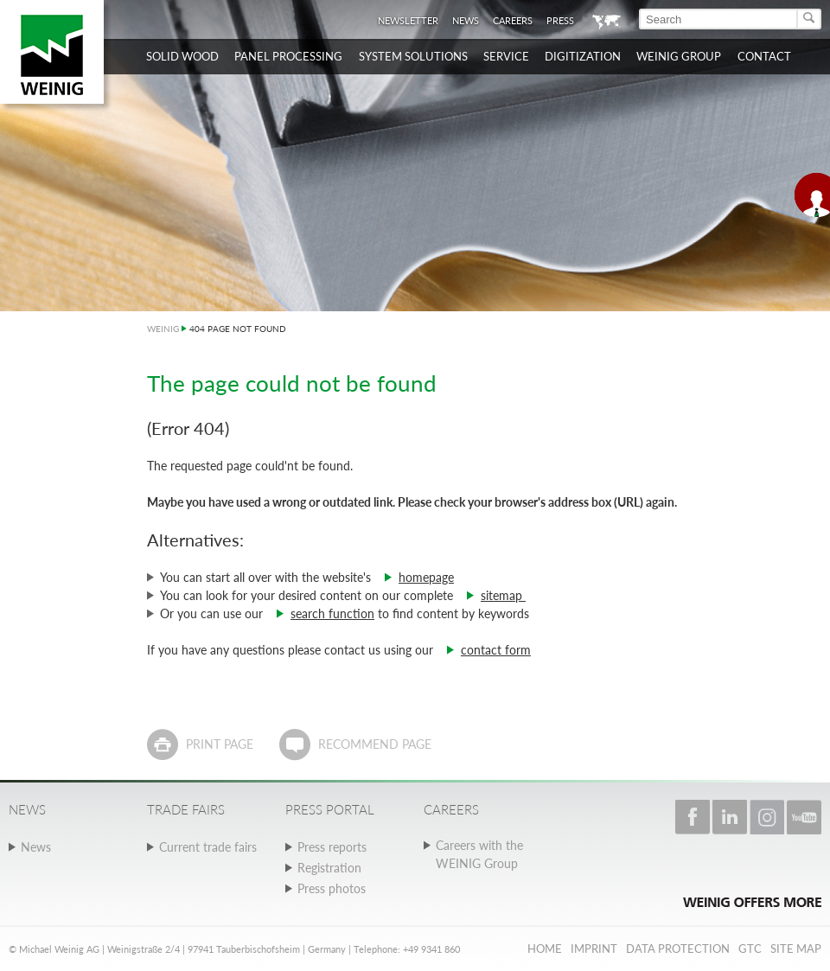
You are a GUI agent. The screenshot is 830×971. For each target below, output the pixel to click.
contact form (496, 649)
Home (544, 948)
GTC (750, 948)
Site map (795, 948)
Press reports (332, 847)
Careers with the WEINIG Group (479, 854)
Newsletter (408, 20)
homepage (426, 577)
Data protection (678, 948)
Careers (513, 20)
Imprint (594, 948)
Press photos (331, 888)
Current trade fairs (208, 847)
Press (560, 20)
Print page (219, 744)
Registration (329, 867)
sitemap (503, 595)
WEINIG (163, 328)
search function (332, 613)
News (465, 20)
